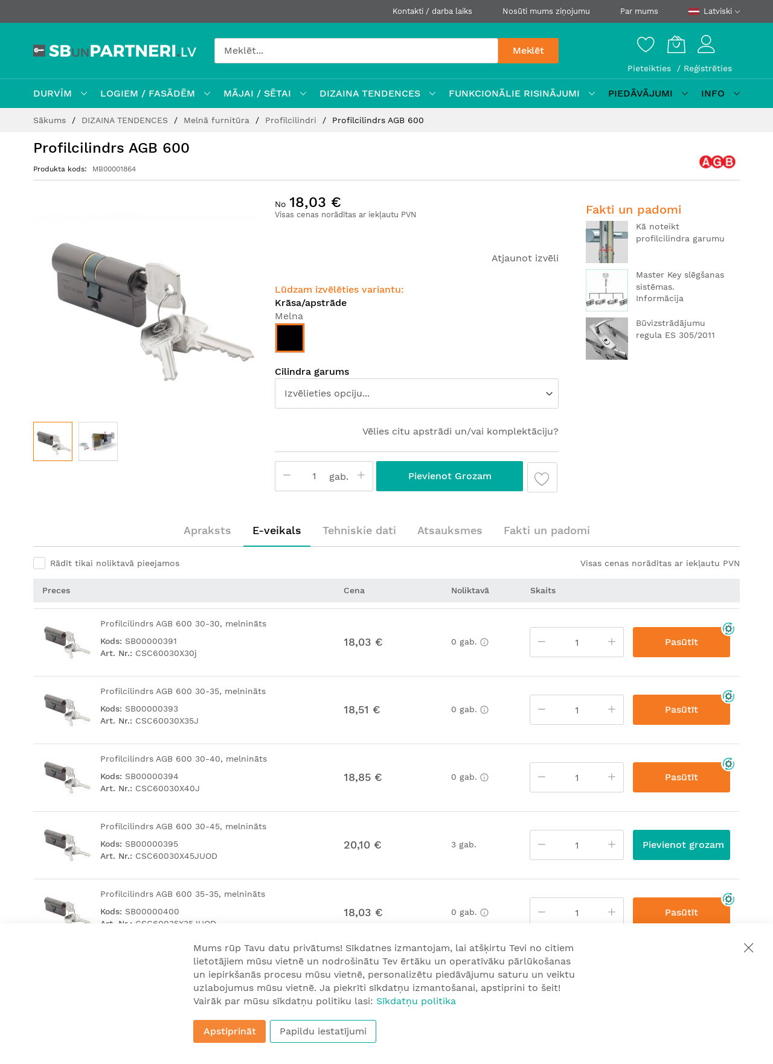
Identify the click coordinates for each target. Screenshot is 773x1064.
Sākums (51, 120)
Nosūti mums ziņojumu (546, 11)
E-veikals (276, 530)
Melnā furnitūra (218, 120)
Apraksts (207, 530)
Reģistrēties (708, 68)
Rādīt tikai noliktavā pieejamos (114, 563)
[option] (290, 338)
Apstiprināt (230, 1031)
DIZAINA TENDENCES (126, 120)
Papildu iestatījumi (323, 1031)
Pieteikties (650, 68)
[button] (98, 441)
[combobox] (356, 50)
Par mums (639, 11)
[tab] (207, 530)
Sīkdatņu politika (416, 1001)
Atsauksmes (450, 530)
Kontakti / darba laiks (432, 11)
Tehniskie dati (359, 530)
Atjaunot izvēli (525, 258)
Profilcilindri (292, 120)
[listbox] (417, 341)
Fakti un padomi (547, 530)
